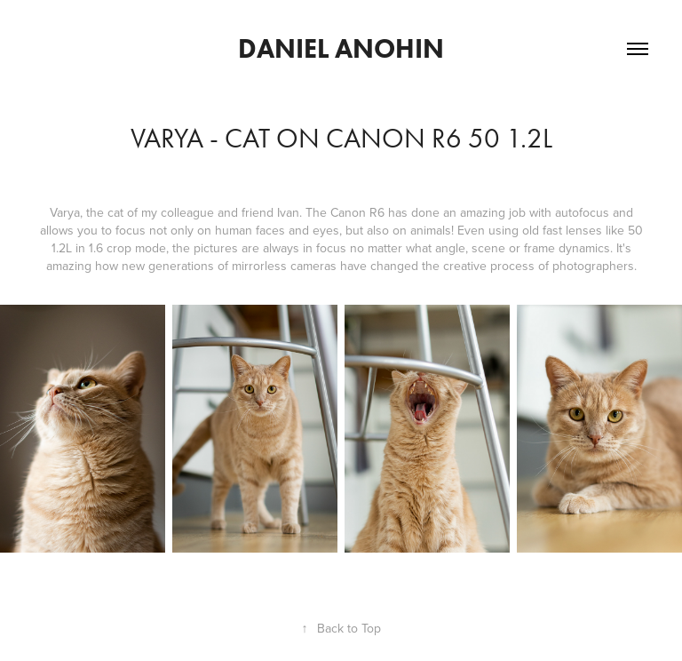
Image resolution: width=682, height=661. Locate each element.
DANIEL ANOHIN (341, 48)
